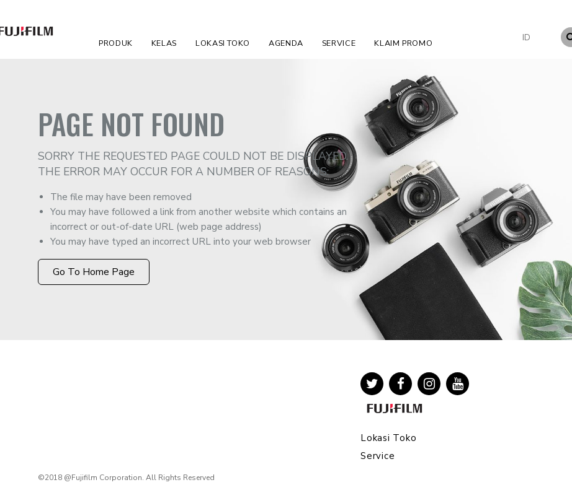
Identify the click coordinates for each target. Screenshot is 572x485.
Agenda (286, 43)
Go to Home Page (94, 272)
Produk (116, 43)
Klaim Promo (403, 43)
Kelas (164, 43)
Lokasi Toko (222, 43)
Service (338, 43)
